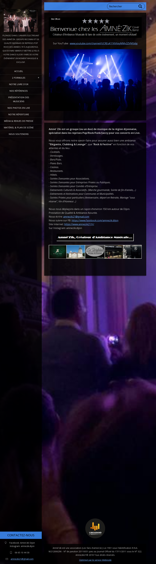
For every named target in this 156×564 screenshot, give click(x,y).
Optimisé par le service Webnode (95, 560)
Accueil (18, 71)
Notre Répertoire (18, 114)
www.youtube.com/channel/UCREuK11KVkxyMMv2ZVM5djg (104, 43)
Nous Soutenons (19, 134)
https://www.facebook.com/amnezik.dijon (95, 220)
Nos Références (18, 90)
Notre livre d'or (18, 84)
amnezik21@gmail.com (76, 216)
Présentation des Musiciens (18, 99)
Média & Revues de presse (18, 120)
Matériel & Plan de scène (19, 127)
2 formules (18, 77)
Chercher (140, 6)
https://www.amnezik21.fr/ (79, 224)
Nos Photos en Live (18, 107)
